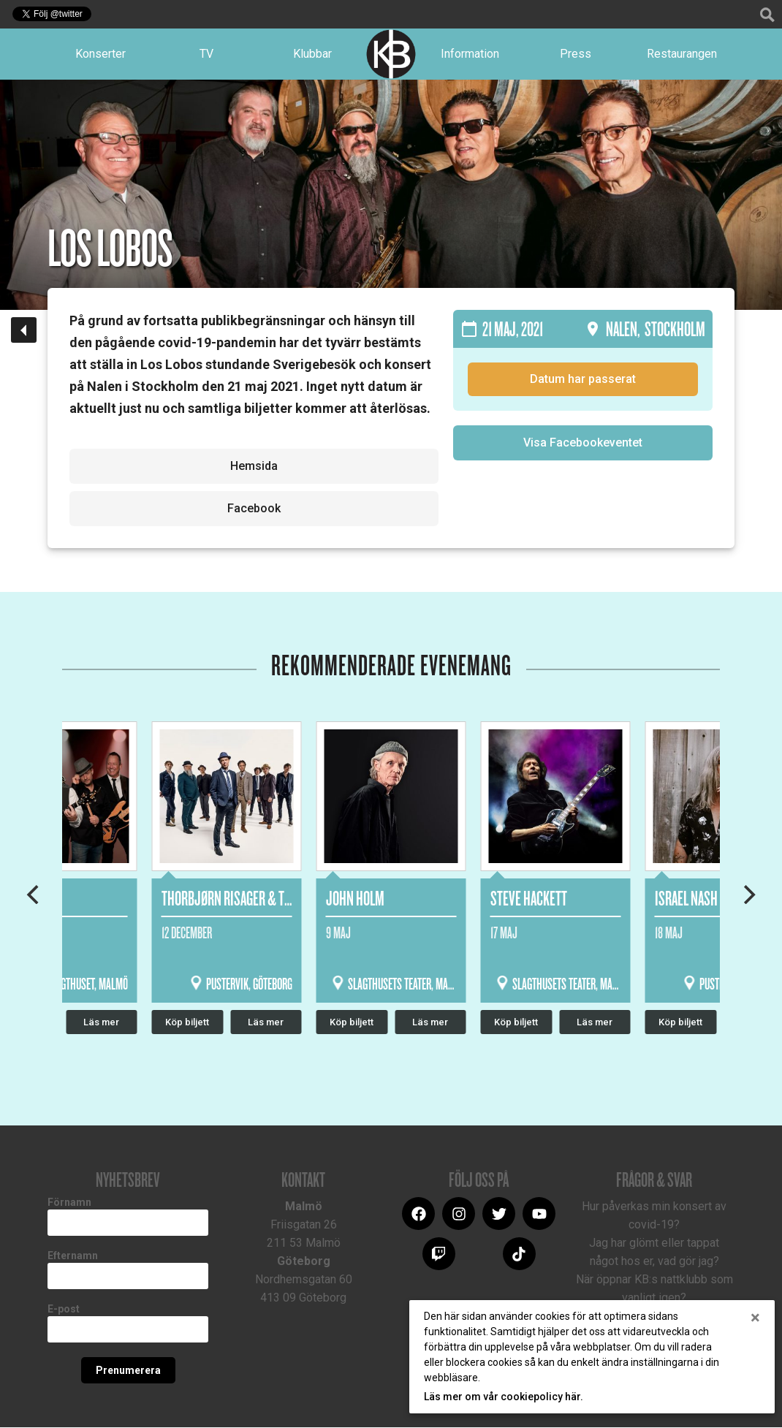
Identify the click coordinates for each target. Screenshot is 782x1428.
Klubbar (312, 54)
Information (470, 54)
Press (575, 54)
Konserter (100, 54)
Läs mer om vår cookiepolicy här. (503, 1396)
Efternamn (73, 1256)
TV (206, 54)
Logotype (391, 54)
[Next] (748, 894)
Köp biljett (351, 1022)
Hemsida (254, 467)
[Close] (755, 1317)
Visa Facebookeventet (582, 443)
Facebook (254, 509)
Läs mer (430, 1022)
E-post (64, 1309)
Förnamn (69, 1203)
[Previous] (34, 894)
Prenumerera (128, 1371)
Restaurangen (682, 54)
